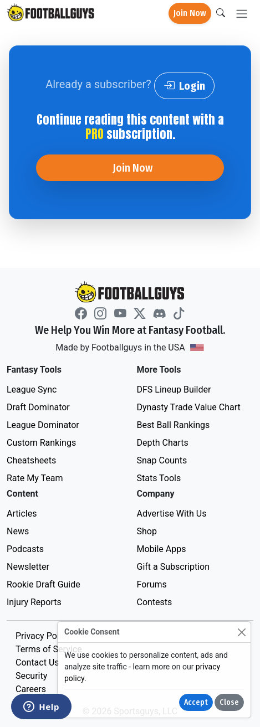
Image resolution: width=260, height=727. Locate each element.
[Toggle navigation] (241, 13)
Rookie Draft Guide (43, 584)
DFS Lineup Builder (174, 389)
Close (229, 702)
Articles (22, 513)
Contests (154, 602)
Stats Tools (159, 478)
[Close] (241, 632)
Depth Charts (162, 442)
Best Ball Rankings (173, 425)
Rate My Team (35, 478)
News (18, 531)
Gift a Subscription (173, 566)
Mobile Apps (161, 549)
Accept (196, 702)
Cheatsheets (31, 460)
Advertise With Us (172, 513)
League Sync (32, 389)
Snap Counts (162, 460)
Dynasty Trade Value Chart (189, 407)
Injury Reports (34, 602)
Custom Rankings (41, 442)
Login (184, 85)
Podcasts (25, 549)
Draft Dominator (38, 407)
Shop (147, 531)
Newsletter (28, 566)
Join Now (190, 13)
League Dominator (43, 425)
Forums (152, 584)
